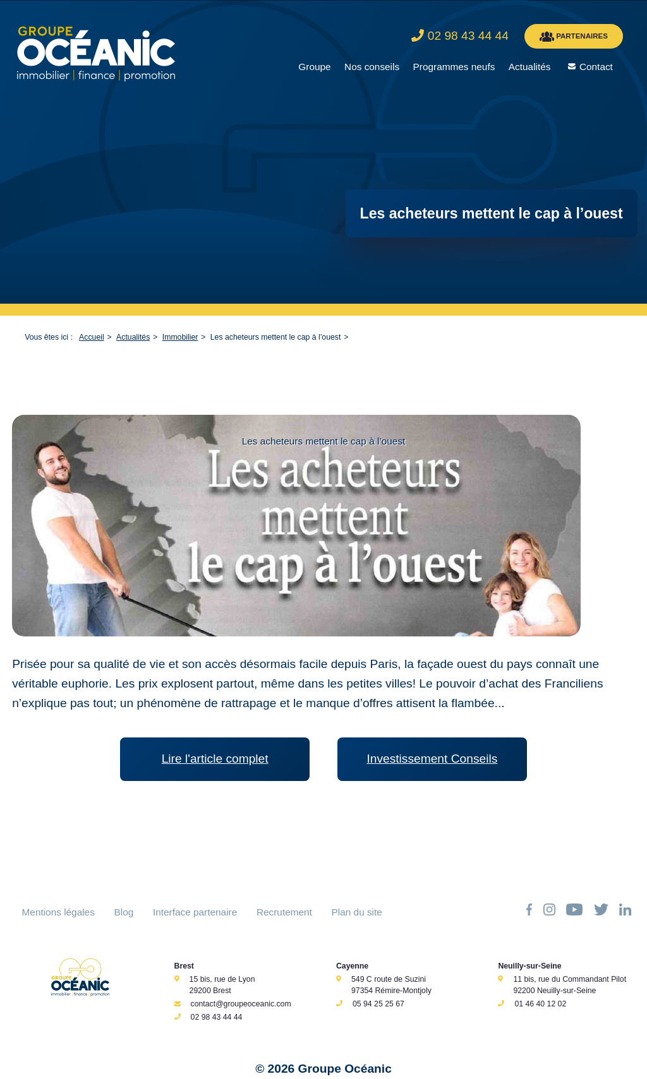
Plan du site (357, 912)
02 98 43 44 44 (217, 1017)
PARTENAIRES (574, 37)
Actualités (530, 66)
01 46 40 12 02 (540, 1003)
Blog (124, 912)
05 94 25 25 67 (378, 1003)
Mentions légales (58, 912)
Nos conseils (371, 66)
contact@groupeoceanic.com (241, 1003)
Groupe (314, 66)
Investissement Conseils (431, 758)
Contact (596, 66)
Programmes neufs (454, 66)
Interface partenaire (195, 912)
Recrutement (284, 912)
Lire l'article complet (215, 758)
